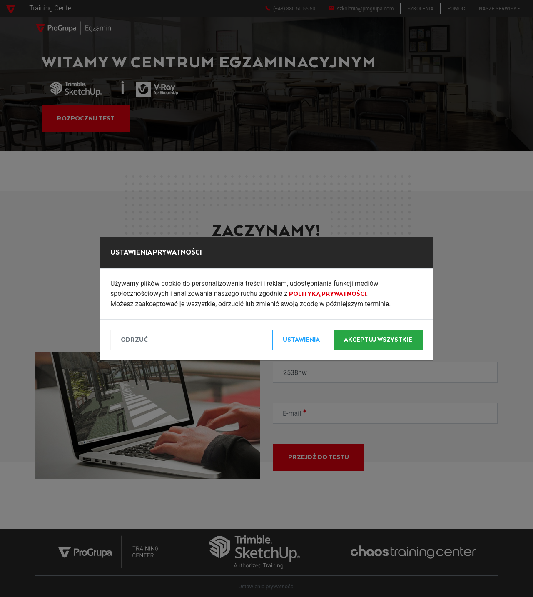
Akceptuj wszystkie (378, 340)
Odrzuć (134, 340)
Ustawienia (301, 340)
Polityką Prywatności (327, 294)
